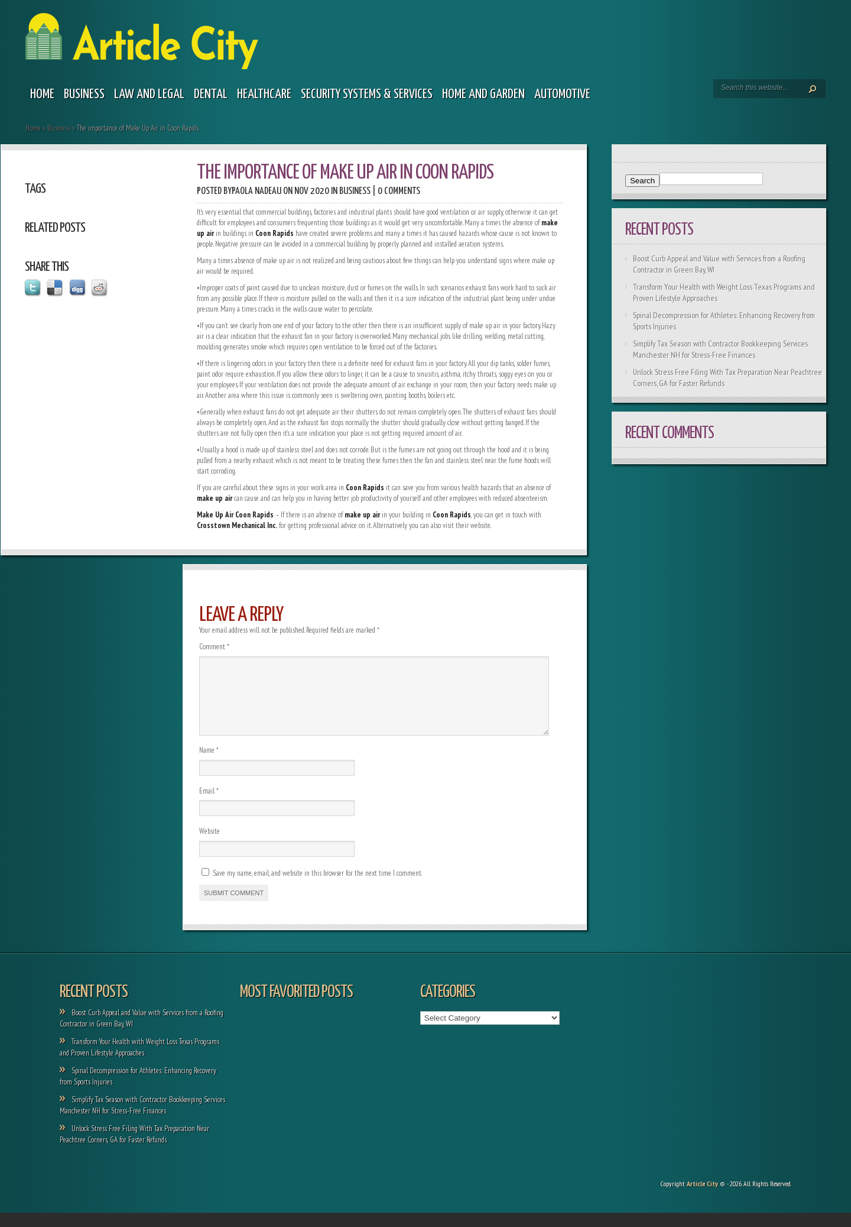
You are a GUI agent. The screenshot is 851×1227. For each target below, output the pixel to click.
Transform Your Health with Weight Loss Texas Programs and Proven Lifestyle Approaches (139, 1061)
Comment (214, 647)
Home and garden (483, 94)
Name (209, 764)
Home (42, 94)
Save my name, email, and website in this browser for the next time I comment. (317, 887)
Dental (211, 94)
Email (209, 805)
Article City (702, 1197)
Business (84, 94)
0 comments (399, 191)
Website (209, 845)
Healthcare (264, 94)
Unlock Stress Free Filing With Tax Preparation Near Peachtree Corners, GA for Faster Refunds (134, 1148)
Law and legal (149, 94)
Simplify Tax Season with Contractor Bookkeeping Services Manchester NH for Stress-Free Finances (720, 349)
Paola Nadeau (256, 191)
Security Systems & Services (367, 94)
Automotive (562, 94)
